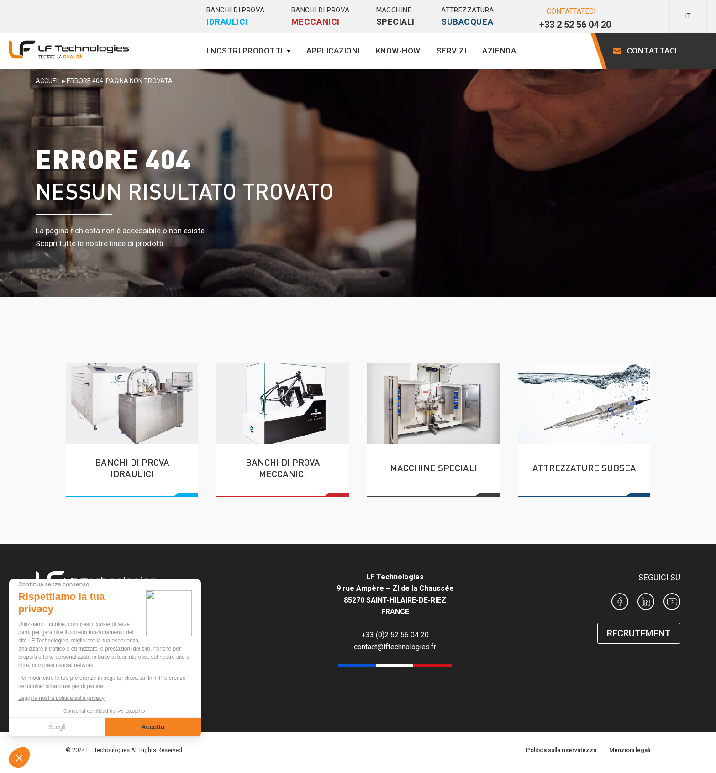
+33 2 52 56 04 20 (575, 24)
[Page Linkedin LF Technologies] (645, 603)
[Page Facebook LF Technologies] (619, 603)
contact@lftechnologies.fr (395, 646)
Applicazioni (333, 50)
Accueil (48, 80)
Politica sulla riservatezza (561, 750)
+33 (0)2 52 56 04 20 (395, 635)
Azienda (499, 50)
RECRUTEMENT (639, 633)
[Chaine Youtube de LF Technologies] (671, 603)
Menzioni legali (629, 750)
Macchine (395, 16)
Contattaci (652, 50)
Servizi (452, 50)
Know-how (398, 50)
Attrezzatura (467, 16)
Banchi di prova (235, 16)
